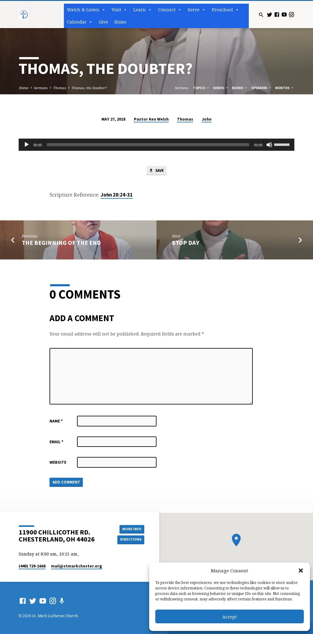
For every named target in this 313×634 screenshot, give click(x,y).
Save (156, 171)
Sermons (41, 87)
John (207, 119)
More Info (130, 528)
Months (284, 88)
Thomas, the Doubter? (89, 87)
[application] (156, 145)
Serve (197, 10)
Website (58, 463)
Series (221, 88)
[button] (301, 570)
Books (240, 88)
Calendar (80, 22)
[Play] (27, 145)
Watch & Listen (86, 10)
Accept (229, 617)
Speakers (261, 88)
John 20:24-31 (117, 195)
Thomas (59, 87)
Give (103, 22)
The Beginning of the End (61, 243)
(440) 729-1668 (32, 566)
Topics (201, 88)
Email (56, 442)
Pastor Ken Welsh (151, 119)
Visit (119, 10)
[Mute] (269, 145)
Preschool (225, 10)
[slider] (148, 144)
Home (120, 22)
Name (56, 421)
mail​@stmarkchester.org (76, 566)
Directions (131, 539)
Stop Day (185, 243)
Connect (170, 10)
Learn (142, 10)
